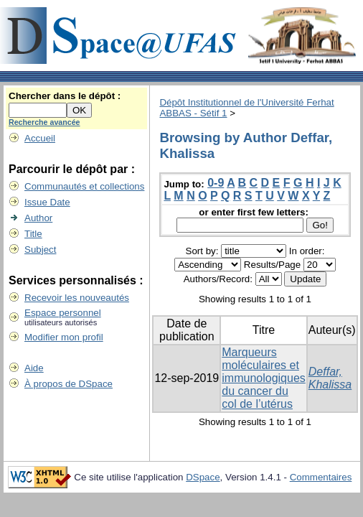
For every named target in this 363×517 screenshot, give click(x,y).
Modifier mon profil (63, 337)
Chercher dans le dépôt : (65, 95)
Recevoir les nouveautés (76, 297)
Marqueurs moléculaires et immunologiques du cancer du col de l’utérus (264, 378)
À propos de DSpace (68, 383)
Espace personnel (62, 312)
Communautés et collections (84, 186)
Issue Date (47, 202)
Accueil (39, 138)
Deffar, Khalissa (330, 378)
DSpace (203, 477)
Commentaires (321, 477)
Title (33, 233)
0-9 (215, 183)
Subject (40, 249)
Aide (34, 368)
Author (38, 218)
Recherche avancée (44, 122)
